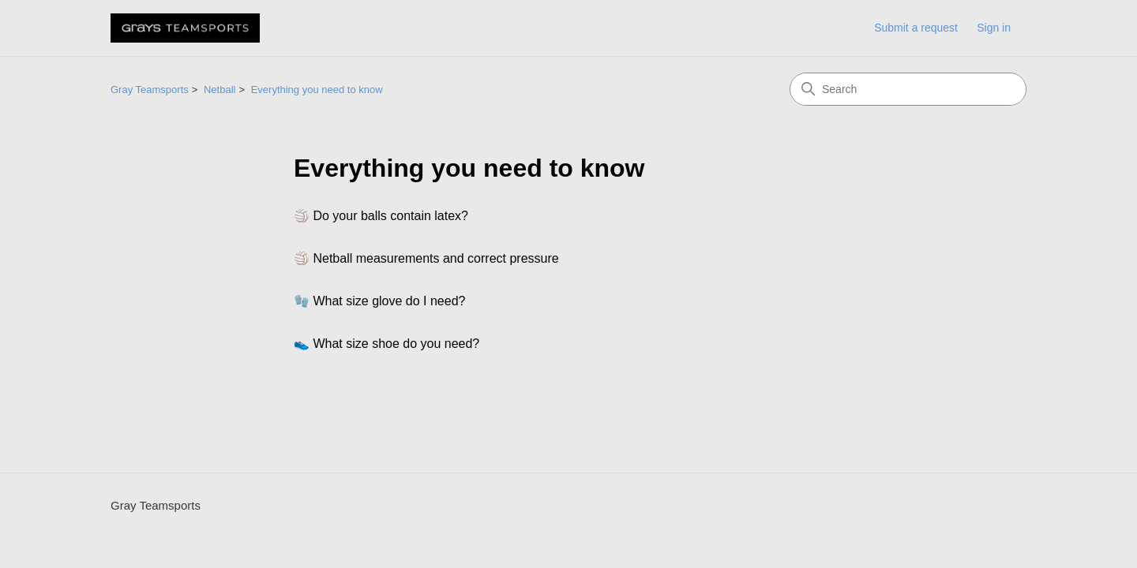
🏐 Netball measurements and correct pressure (426, 258)
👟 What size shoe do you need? (386, 343)
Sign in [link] (994, 27)
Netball (219, 89)
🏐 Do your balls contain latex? (381, 215)
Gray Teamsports (150, 89)
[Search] (908, 89)
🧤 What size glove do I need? (379, 301)
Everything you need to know (317, 89)
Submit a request (916, 27)
